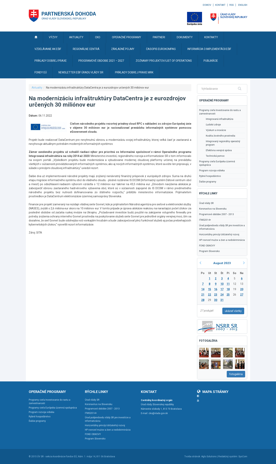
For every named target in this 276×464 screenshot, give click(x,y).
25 (228, 294)
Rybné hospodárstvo (210, 176)
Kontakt (220, 5)
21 (202, 294)
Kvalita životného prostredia (220, 135)
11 (228, 283)
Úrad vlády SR (206, 203)
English (242, 5)
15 (209, 289)
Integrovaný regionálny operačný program (223, 143)
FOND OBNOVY (207, 245)
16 (215, 289)
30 (215, 300)
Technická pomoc (215, 156)
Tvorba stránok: (192, 456)
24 (221, 294)
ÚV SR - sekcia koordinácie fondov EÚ (57, 456)
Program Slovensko (209, 251)
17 (221, 289)
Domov (207, 5)
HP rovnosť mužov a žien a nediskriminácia (222, 240)
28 (202, 300)
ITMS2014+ (205, 220)
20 (241, 289)
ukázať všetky (233, 310)
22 (209, 294)
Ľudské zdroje (213, 124)
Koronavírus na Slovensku (213, 208)
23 (215, 294)
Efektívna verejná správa (219, 150)
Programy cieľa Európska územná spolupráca (217, 163)
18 (228, 289)
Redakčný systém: (228, 456)
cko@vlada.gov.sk (158, 413)
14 (202, 289)
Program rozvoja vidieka (212, 170)
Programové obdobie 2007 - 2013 (216, 214)
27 (241, 294)
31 (221, 300)
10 (221, 283)
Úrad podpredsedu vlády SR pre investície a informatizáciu (222, 227)
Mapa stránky (212, 392)
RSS (231, 5)
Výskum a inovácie (216, 130)
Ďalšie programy (207, 181)
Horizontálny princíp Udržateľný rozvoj (219, 234)
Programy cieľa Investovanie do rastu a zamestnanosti (220, 112)
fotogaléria (236, 374)
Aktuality (37, 87)
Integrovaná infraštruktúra (219, 119)
